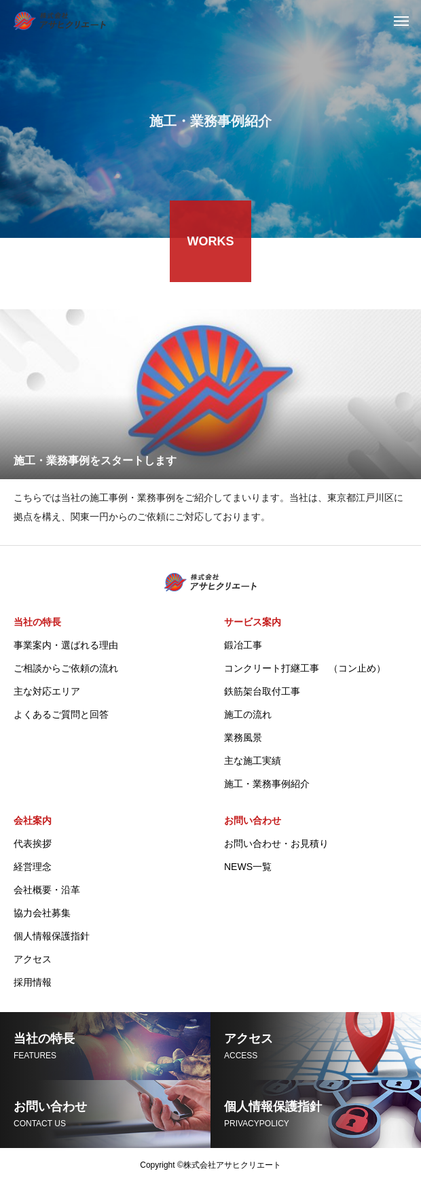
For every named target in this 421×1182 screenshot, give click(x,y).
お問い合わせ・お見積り (276, 843)
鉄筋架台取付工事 (262, 691)
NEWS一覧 (248, 866)
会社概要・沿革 (47, 889)
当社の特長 (37, 621)
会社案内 (33, 820)
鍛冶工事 (243, 645)
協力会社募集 (42, 912)
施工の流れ (248, 714)
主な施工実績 (252, 760)
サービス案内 (252, 621)
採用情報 (33, 982)
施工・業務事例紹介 (267, 783)
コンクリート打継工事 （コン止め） (305, 668)
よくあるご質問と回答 (61, 714)
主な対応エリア (47, 691)
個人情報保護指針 (52, 936)
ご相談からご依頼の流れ (66, 668)
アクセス (33, 959)
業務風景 (243, 737)
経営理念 (33, 866)
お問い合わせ (252, 820)
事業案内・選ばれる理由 (66, 645)
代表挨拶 (33, 843)
